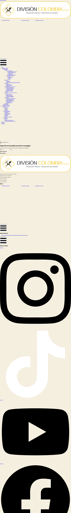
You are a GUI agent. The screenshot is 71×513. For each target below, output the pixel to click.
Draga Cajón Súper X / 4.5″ (12, 71)
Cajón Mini (8, 81)
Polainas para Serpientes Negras (10, 121)
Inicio (2, 20)
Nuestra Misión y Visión (11, 235)
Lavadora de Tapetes (9, 89)
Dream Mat (7, 103)
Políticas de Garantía (24, 235)
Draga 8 (9, 76)
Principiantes (7, 114)
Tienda (36, 20)
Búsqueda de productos (4, 142)
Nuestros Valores (18, 235)
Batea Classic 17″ (9, 94)
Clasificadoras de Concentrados (10, 86)
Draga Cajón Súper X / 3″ (12, 72)
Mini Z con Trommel (9, 87)
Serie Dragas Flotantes (10, 75)
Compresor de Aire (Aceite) (10, 98)
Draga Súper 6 (10, 77)
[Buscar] (0, 143)
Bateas (6, 93)
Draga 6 (9, 78)
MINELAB (6, 107)
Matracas (6, 83)
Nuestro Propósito (5, 235)
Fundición (6, 91)
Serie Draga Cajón (9, 70)
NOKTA (6, 108)
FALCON (6, 110)
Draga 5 (9, 79)
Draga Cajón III (10, 73)
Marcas (4, 106)
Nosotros (38, 20)
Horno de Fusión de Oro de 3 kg (11, 92)
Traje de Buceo (8, 101)
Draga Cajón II (10, 74)
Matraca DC (8, 84)
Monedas (6, 112)
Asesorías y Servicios (6, 105)
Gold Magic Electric (9, 90)
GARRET (6, 109)
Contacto (41, 20)
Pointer (6, 116)
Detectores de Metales (25, 20)
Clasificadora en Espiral (10, 88)
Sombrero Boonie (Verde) (9, 120)
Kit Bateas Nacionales (10, 96)
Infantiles (6, 115)
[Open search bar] (0, 141)
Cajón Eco (8, 80)
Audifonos (6, 118)
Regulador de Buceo (9, 100)
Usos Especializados (6, 111)
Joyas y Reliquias (7, 113)
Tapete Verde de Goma (10, 99)
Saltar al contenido (3, 0)
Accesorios (6, 97)
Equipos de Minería (6, 20)
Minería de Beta (5, 104)
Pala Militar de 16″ (9, 102)
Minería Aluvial (5, 69)
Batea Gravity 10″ (9, 95)
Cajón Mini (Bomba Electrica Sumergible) (13, 82)
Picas (6, 119)
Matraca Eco (8, 85)
